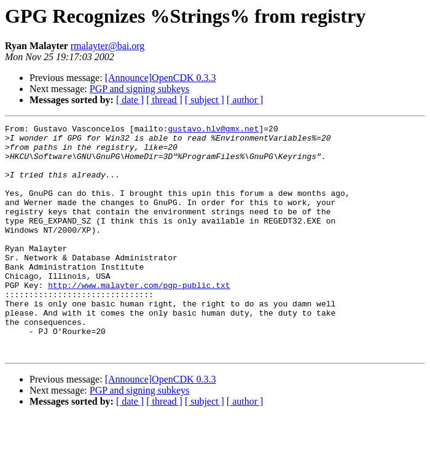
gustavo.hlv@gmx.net (213, 130)
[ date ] (130, 100)
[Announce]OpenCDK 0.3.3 (160, 77)
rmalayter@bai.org (108, 46)
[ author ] (245, 100)
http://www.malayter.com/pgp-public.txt (139, 318)
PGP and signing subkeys (140, 89)
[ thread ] (164, 100)
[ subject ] (204, 100)
